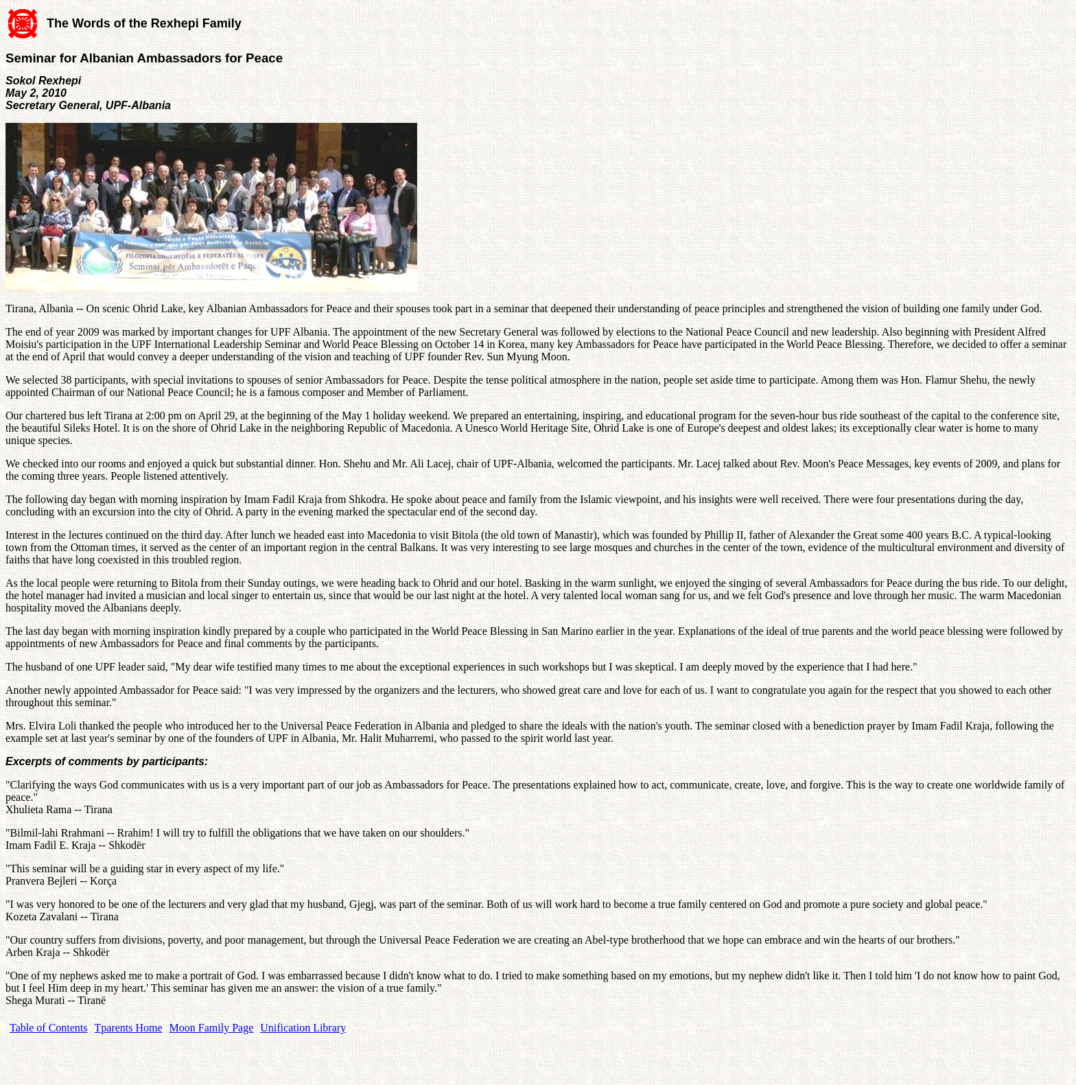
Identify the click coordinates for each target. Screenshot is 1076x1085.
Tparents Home (129, 1028)
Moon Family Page (211, 1028)
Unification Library (303, 1028)
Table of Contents (49, 1028)
